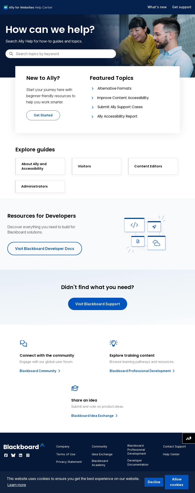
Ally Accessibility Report (117, 116)
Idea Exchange (102, 454)
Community (99, 446)
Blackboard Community (40, 371)
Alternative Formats (115, 88)
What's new (157, 7)
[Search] (60, 53)
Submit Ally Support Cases (120, 106)
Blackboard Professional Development (142, 371)
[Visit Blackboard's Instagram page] (28, 455)
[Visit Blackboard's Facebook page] (6, 455)
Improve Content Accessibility (123, 97)
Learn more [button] (16, 484)
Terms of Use (65, 454)
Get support (181, 7)
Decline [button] (154, 482)
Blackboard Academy (100, 463)
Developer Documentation (137, 462)
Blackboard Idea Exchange (94, 416)
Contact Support (174, 446)
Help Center (171, 454)
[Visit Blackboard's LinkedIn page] (21, 455)
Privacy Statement (69, 462)
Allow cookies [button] (176, 482)
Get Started (43, 115)
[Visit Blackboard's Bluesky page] (13, 455)
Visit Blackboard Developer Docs (44, 248)
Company (62, 446)
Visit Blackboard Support (97, 304)
